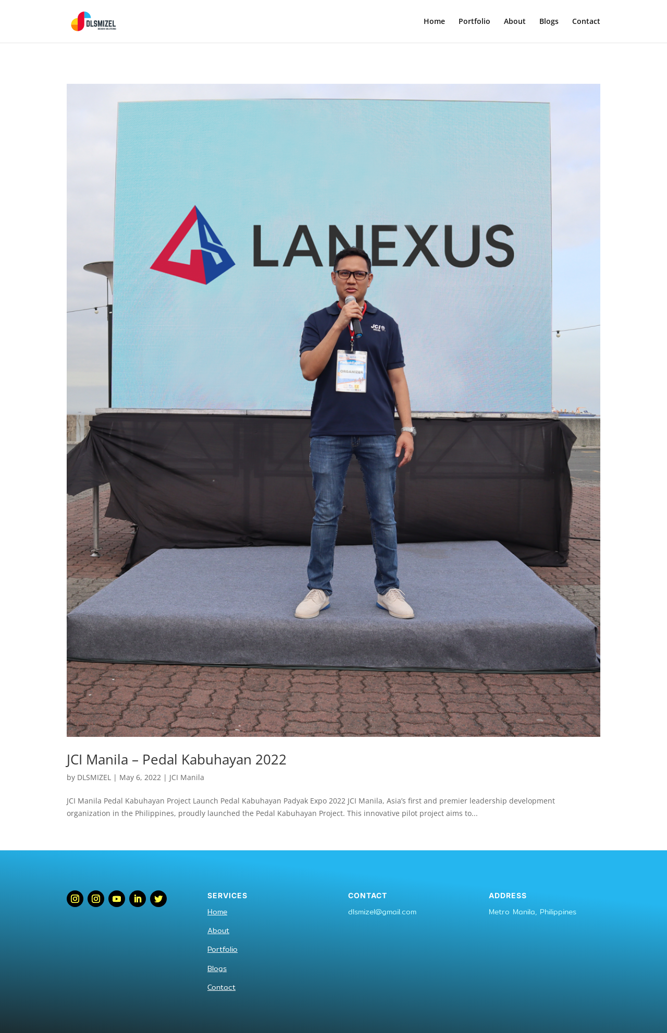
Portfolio (474, 22)
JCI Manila (186, 777)
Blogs (549, 22)
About (515, 22)
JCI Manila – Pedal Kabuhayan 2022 (177, 759)
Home (434, 22)
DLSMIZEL (94, 777)
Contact (586, 22)
